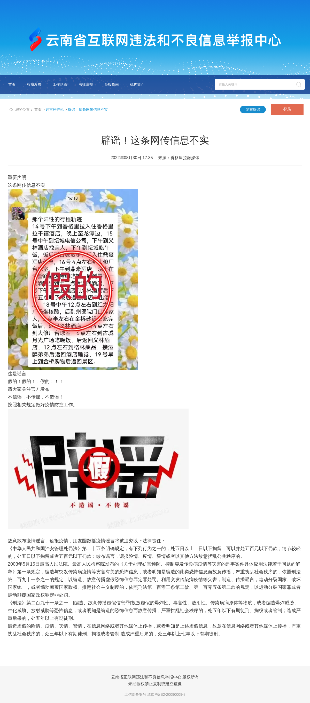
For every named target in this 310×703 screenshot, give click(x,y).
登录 (287, 109)
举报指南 (111, 84)
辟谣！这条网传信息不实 (88, 109)
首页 (12, 84)
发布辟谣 (253, 109)
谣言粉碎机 (55, 109)
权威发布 (34, 84)
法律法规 (86, 84)
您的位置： (24, 109)
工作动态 (60, 84)
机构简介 (137, 84)
